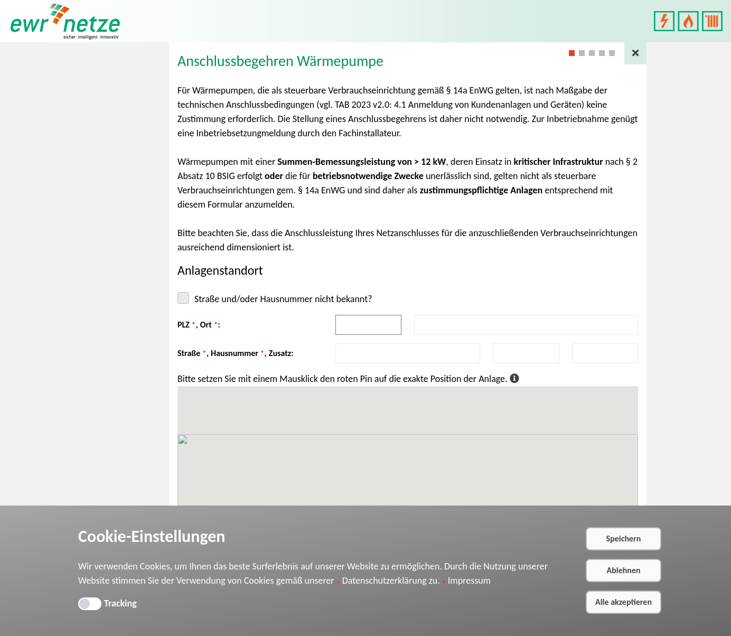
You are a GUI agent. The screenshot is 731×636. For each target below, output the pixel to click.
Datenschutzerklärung (384, 580)
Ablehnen (623, 570)
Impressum (469, 580)
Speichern (623, 539)
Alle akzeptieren (623, 602)
